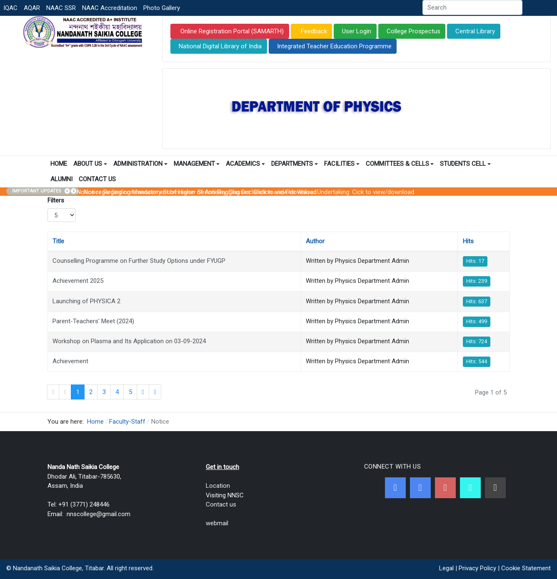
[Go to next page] (143, 391)
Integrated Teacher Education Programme (334, 46)
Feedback (313, 31)
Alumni (61, 179)
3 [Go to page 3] (104, 392)
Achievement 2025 (77, 281)
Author (315, 241)
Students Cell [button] (465, 163)
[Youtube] (445, 487)
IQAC (10, 8)
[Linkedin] (495, 487)
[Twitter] (420, 487)
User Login (356, 31)
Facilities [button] (342, 163)
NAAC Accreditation (109, 8)
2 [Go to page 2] (90, 392)
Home (58, 163)
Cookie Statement (526, 568)
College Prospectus (413, 31)
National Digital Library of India (220, 46)
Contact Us (97, 179)
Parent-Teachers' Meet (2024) (93, 321)
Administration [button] (140, 163)
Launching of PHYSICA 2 (86, 301)
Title (58, 241)
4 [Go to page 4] (117, 392)
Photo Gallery (161, 8)
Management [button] (197, 163)
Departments (294, 163)
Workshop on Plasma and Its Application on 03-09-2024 (129, 341)
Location (218, 485)
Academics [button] (245, 163)
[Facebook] (395, 487)
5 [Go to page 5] (130, 392)
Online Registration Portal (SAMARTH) (231, 31)
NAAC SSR (61, 8)
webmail (217, 523)
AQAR (32, 8)
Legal (446, 568)
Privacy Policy (477, 568)
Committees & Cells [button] (400, 163)
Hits (468, 241)
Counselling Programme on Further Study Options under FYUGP (138, 261)
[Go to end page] (155, 391)
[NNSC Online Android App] (470, 487)
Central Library (475, 31)
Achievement (70, 361)
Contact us (221, 504)
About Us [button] (90, 163)
